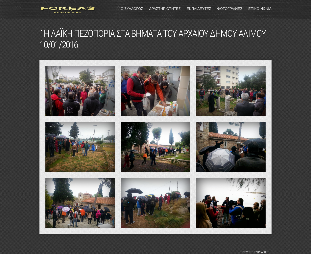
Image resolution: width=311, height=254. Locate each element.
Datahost (263, 252)
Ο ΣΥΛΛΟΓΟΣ (132, 9)
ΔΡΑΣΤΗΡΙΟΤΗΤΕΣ (165, 9)
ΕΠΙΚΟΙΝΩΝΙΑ (260, 9)
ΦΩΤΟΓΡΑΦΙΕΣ (229, 9)
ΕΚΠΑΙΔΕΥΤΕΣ (199, 9)
